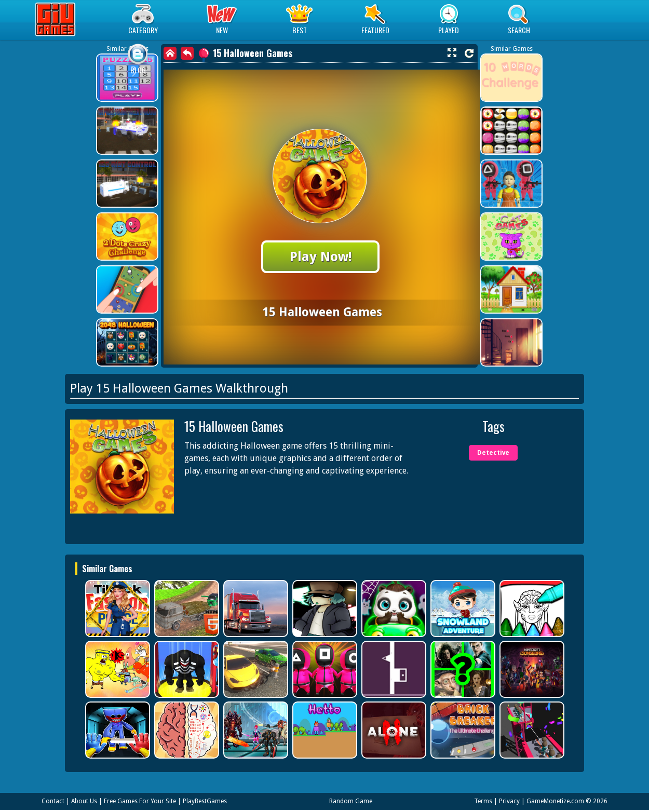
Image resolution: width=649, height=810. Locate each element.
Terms (483, 801)
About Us (84, 801)
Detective (493, 452)
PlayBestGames (205, 801)
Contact (53, 801)
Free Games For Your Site (140, 801)
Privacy (509, 801)
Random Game (350, 801)
